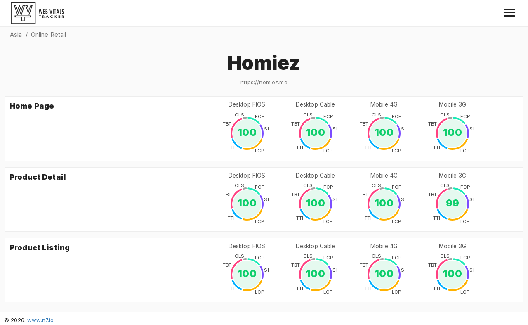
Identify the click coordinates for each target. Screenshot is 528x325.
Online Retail (48, 34)
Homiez (264, 62)
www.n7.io (40, 320)
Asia (16, 34)
